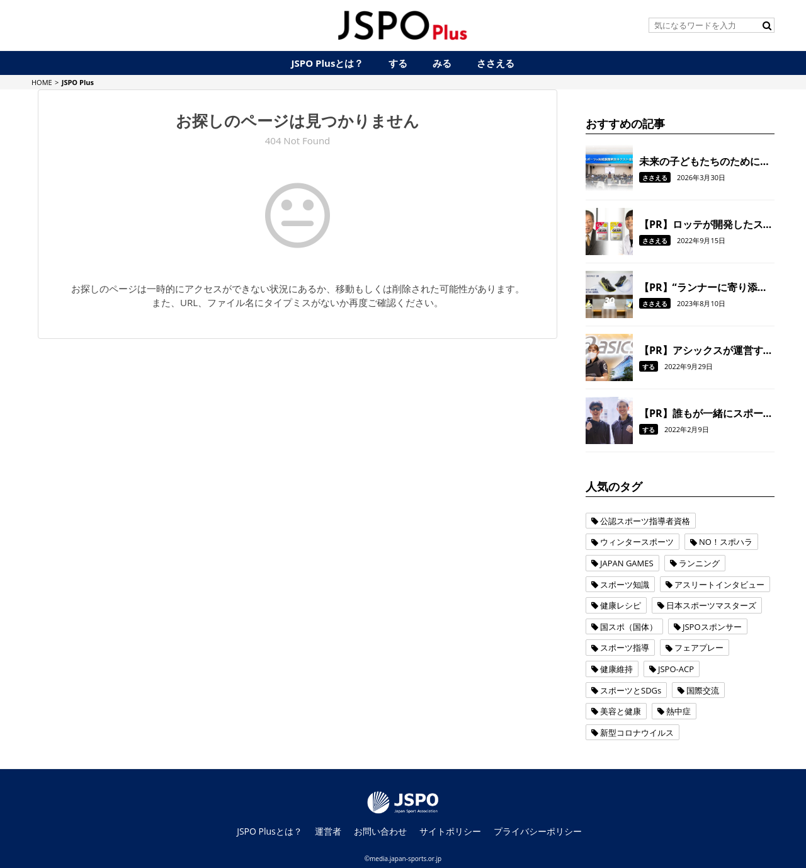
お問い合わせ (380, 831)
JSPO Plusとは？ (269, 831)
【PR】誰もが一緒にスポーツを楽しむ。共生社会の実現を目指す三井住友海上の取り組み (706, 413)
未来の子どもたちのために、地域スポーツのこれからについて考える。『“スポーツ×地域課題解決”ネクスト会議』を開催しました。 (704, 161)
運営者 (328, 831)
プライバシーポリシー (538, 831)
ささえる (654, 177)
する (648, 366)
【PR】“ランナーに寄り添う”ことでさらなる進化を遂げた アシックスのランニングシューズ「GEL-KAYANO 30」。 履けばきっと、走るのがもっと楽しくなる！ (706, 287)
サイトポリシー (450, 831)
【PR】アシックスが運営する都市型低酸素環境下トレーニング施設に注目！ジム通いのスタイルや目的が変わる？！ (706, 350)
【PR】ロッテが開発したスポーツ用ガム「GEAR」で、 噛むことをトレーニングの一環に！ (706, 224)
